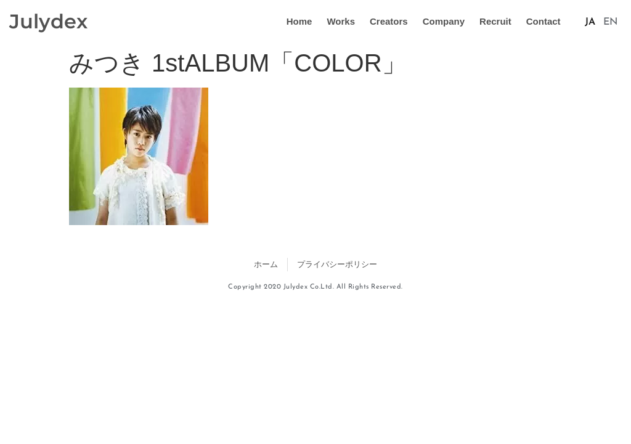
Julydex (48, 21)
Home (299, 21)
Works (341, 21)
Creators (389, 21)
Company (444, 21)
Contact (543, 21)
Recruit (495, 21)
